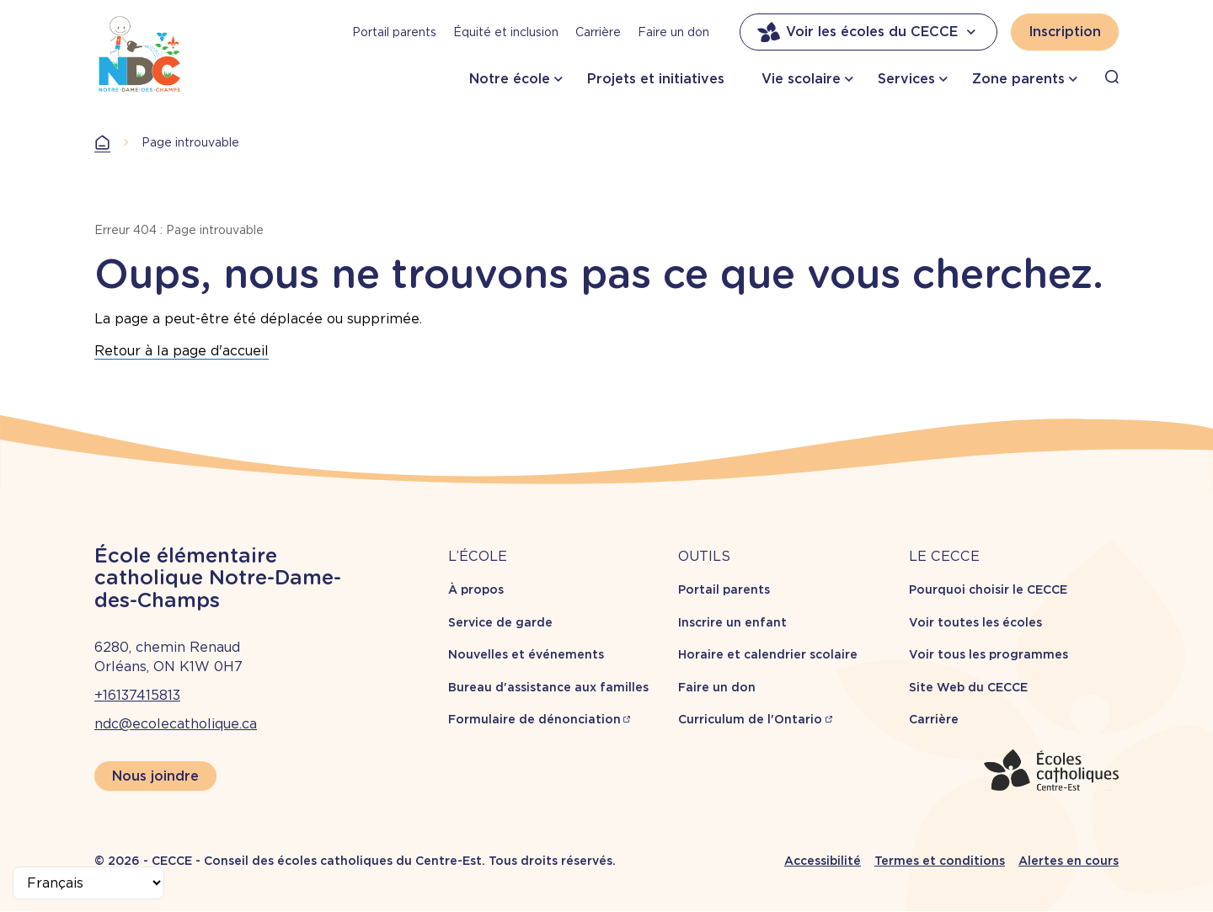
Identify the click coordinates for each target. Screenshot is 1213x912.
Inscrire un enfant (732, 622)
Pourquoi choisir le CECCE (988, 589)
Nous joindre (155, 776)
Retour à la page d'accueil (181, 351)
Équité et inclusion (505, 32)
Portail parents (394, 32)
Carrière (598, 32)
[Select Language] (88, 883)
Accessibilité (822, 860)
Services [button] (906, 79)
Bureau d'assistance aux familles (548, 687)
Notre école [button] (509, 79)
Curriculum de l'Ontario (750, 719)
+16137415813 (137, 695)
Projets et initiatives (655, 79)
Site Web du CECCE (968, 687)
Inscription (1065, 32)
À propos (476, 589)
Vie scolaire (801, 79)
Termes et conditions (939, 860)
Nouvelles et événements (526, 654)
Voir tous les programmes (988, 654)
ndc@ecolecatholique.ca (175, 724)
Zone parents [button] (1018, 79)
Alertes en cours (1068, 860)
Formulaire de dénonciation (534, 719)
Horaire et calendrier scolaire (768, 654)
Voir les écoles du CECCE (868, 32)
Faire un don (673, 32)
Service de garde (500, 622)
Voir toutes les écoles (975, 622)
